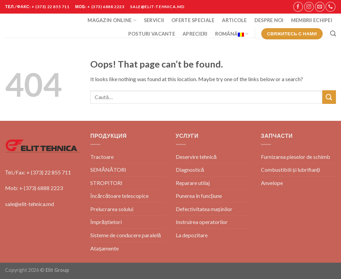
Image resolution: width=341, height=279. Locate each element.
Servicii (154, 20)
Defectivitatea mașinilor (204, 209)
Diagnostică (190, 169)
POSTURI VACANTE (151, 34)
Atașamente (104, 248)
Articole (234, 20)
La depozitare (192, 235)
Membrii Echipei (311, 20)
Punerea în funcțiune (199, 195)
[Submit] (329, 97)
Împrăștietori (106, 222)
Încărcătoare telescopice (119, 195)
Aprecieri (195, 34)
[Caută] (333, 34)
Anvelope (272, 183)
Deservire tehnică (196, 156)
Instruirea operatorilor (202, 222)
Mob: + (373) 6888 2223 (34, 188)
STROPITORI (106, 183)
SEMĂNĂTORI (108, 169)
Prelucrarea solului (111, 209)
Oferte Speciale (192, 20)
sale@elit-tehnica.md (29, 204)
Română (232, 34)
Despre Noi (269, 20)
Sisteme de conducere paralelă (125, 235)
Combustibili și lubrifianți (290, 169)
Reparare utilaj (193, 183)
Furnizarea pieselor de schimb (295, 156)
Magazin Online (112, 20)
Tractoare (102, 156)
